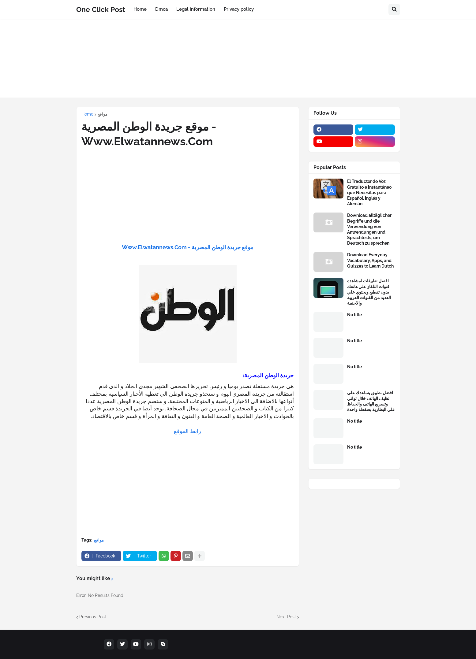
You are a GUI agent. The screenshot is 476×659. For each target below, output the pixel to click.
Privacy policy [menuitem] (239, 9)
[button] (394, 9)
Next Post (286, 616)
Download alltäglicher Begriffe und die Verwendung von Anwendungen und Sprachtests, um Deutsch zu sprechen (369, 229)
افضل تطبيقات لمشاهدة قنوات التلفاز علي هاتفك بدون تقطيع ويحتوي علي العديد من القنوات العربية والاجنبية (369, 291)
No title (354, 314)
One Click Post (100, 9)
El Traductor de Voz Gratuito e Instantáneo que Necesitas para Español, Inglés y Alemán (369, 192)
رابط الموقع (187, 431)
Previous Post (92, 616)
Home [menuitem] (140, 9)
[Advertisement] (238, 62)
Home (87, 114)
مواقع (103, 114)
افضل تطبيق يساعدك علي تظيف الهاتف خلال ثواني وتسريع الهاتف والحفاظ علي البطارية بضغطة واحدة (371, 401)
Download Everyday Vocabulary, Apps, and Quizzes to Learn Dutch (370, 260)
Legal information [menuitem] (195, 9)
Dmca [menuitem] (161, 9)
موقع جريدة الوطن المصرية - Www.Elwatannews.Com (187, 247)
